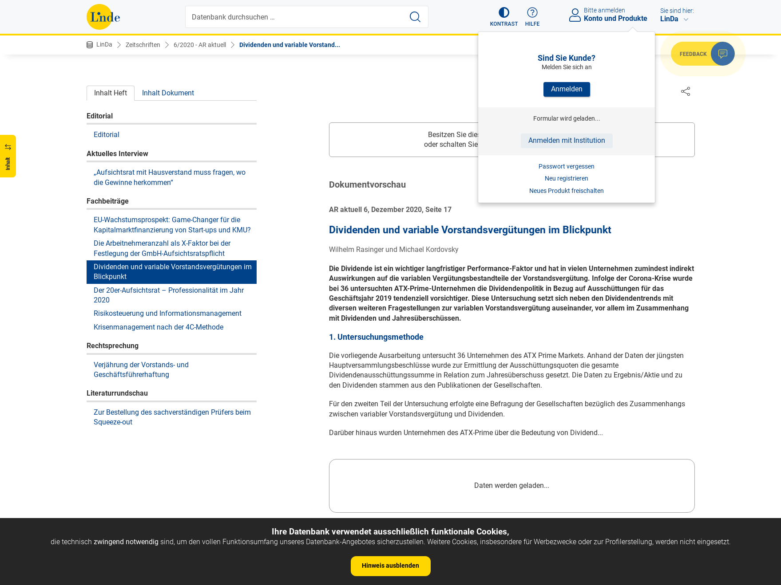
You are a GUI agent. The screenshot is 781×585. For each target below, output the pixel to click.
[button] (504, 17)
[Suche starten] (415, 16)
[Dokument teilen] (686, 91)
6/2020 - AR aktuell (200, 44)
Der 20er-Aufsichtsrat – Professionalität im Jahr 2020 (169, 295)
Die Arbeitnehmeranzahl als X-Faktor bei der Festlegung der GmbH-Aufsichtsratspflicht (162, 248)
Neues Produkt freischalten (566, 190)
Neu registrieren (566, 178)
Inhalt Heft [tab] (110, 93)
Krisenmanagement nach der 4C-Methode (158, 327)
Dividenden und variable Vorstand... (289, 44)
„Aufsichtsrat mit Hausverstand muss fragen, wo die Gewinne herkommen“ (170, 177)
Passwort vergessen (567, 166)
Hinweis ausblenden (390, 565)
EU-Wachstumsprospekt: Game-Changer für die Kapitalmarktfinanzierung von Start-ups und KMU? (172, 225)
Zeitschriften (143, 44)
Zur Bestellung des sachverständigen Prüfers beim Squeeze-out (172, 417)
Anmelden (567, 89)
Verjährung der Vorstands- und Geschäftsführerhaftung (141, 370)
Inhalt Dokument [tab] (168, 93)
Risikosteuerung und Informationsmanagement (168, 313)
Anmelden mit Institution (566, 140)
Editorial (106, 134)
